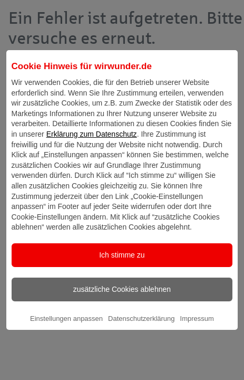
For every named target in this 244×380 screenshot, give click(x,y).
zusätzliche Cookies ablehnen (122, 298)
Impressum (197, 327)
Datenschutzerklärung (141, 327)
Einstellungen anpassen (66, 327)
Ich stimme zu (121, 264)
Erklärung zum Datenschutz (91, 143)
